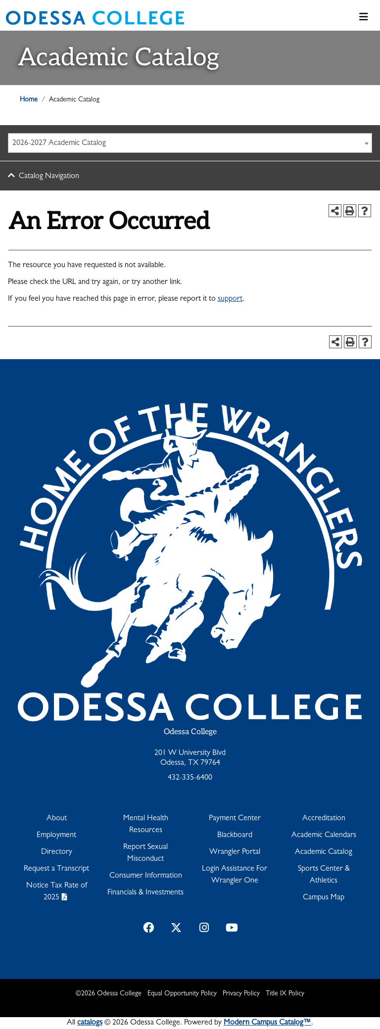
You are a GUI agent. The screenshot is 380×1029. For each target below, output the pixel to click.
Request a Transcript (56, 869)
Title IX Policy (285, 993)
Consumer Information (145, 876)
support (230, 299)
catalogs (89, 1023)
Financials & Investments (145, 893)
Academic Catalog (323, 852)
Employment (56, 836)
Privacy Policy (241, 993)
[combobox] (190, 143)
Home (29, 99)
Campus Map (323, 898)
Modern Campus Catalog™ (267, 1023)
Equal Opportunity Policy (182, 993)
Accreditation (323, 819)
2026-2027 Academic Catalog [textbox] (59, 143)
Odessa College (190, 732)
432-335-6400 (190, 778)
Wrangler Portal (234, 852)
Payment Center (235, 819)
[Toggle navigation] (363, 18)
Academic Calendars (323, 836)
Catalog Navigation (49, 177)
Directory (56, 852)
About (57, 819)
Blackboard (234, 836)
